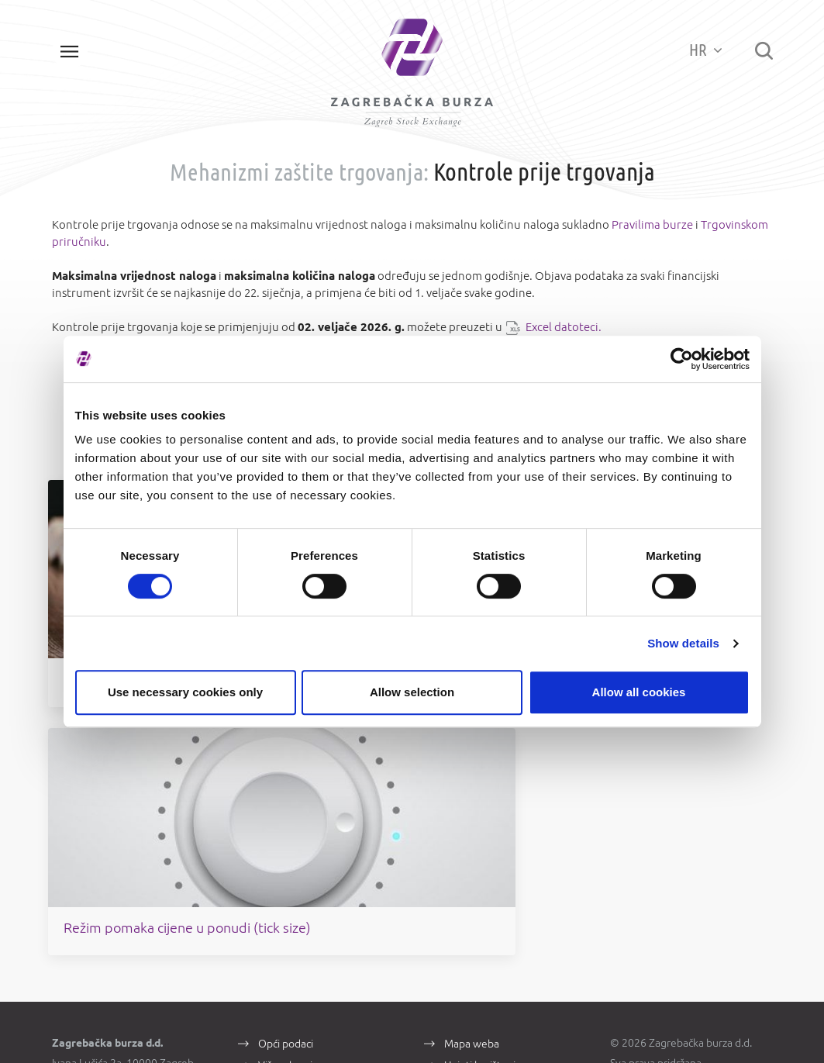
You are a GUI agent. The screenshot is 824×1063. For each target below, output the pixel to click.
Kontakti (278, 802)
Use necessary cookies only (185, 692)
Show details (683, 643)
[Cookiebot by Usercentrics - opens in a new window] (682, 359)
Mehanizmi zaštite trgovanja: (299, 177)
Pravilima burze (652, 229)
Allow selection (412, 692)
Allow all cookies (639, 692)
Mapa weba (471, 758)
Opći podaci (285, 758)
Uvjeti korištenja (482, 780)
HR (702, 50)
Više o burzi (285, 780)
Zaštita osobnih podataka (503, 802)
